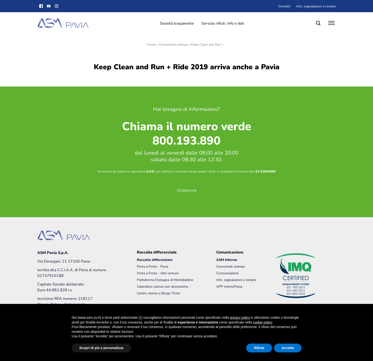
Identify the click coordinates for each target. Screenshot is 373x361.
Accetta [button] (288, 348)
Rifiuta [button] (259, 348)
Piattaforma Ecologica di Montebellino (165, 279)
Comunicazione (227, 273)
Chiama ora (186, 190)
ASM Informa (226, 259)
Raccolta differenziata (155, 259)
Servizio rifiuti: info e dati (222, 23)
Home (151, 44)
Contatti (284, 6)
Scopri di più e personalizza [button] (101, 348)
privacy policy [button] (240, 317)
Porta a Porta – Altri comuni (157, 273)
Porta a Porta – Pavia (152, 266)
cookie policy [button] (262, 322)
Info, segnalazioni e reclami (316, 6)
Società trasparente (177, 23)
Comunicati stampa (173, 44)
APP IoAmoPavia (229, 286)
